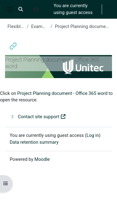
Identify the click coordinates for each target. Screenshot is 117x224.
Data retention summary (34, 142)
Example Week (39, 26)
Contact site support (38, 116)
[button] (20, 9)
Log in (108, 9)
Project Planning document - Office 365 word (62, 93)
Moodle (42, 159)
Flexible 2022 (15, 26)
